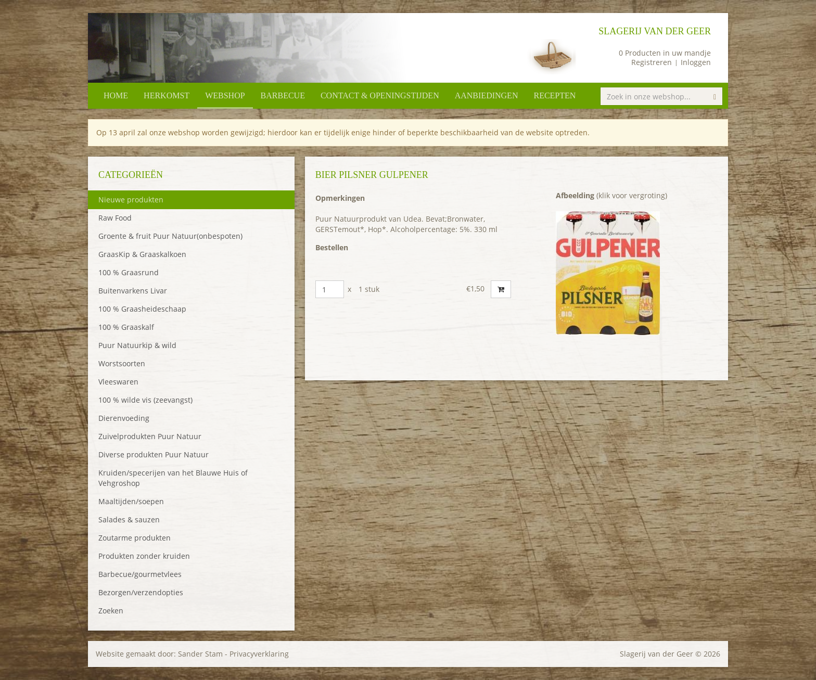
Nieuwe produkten (130, 199)
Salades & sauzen (129, 519)
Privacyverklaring (259, 654)
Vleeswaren (118, 382)
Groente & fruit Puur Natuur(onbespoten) (170, 236)
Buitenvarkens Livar (132, 291)
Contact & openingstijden (380, 95)
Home (116, 95)
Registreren (651, 62)
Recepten (554, 95)
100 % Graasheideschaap (142, 309)
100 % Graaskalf (126, 327)
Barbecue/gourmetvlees (140, 574)
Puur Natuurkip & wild (137, 345)
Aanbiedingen (486, 95)
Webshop (225, 95)
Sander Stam (200, 654)
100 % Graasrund (128, 272)
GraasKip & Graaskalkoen (142, 254)
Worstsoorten (121, 363)
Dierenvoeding (123, 418)
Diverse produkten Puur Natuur (153, 454)
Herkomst (166, 95)
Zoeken (110, 610)
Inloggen (696, 62)
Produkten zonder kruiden (144, 556)
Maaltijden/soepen (131, 501)
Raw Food (115, 218)
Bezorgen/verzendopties (140, 592)
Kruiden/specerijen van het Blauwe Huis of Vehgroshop (173, 478)
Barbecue (283, 95)
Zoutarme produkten (134, 538)
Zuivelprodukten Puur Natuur (149, 436)
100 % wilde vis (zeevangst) (145, 400)
